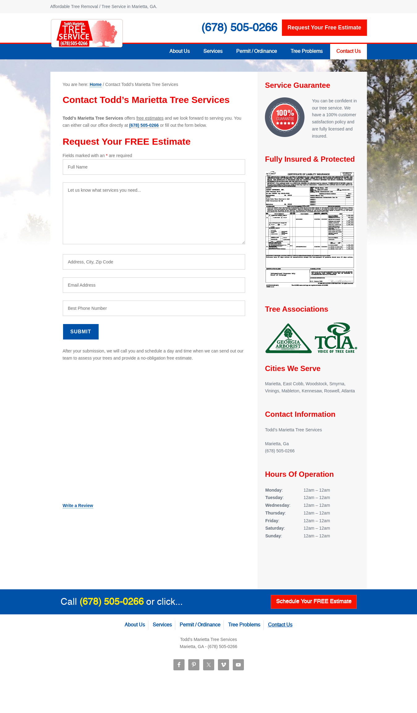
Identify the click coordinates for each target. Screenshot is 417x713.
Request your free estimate (324, 27)
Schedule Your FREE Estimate (313, 601)
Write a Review (78, 505)
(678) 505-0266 (144, 125)
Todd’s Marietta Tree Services (86, 33)
